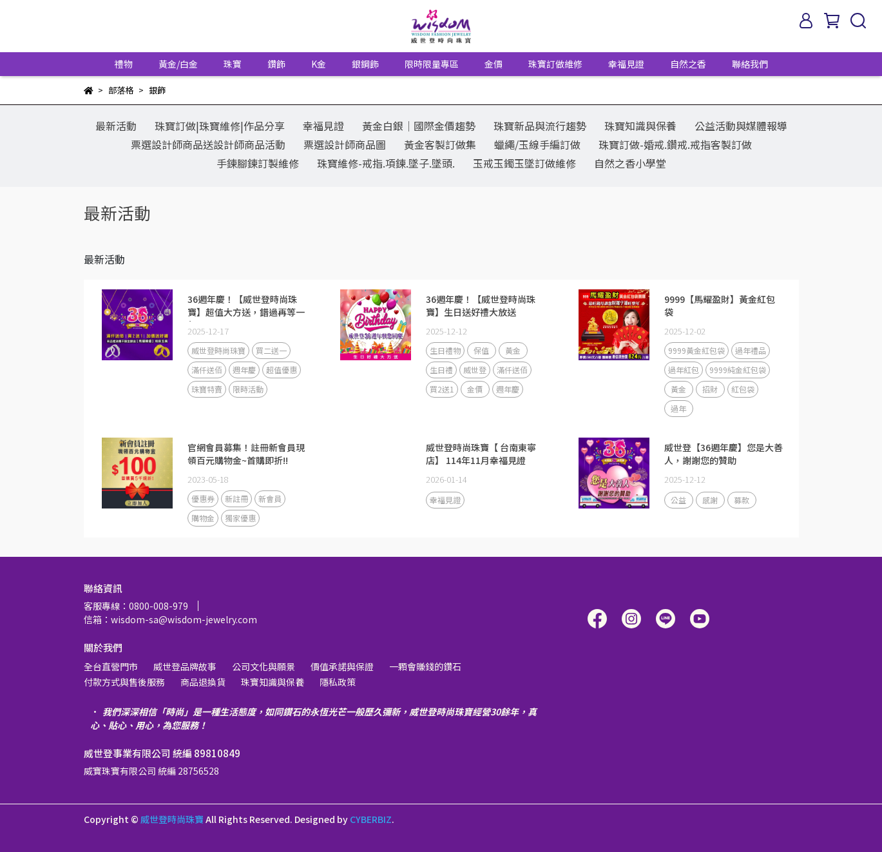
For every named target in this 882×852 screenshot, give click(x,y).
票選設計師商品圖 (344, 144)
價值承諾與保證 (342, 666)
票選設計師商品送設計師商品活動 (208, 144)
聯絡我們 (750, 63)
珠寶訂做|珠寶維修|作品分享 (220, 125)
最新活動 (116, 125)
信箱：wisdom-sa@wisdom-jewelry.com (170, 619)
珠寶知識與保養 (640, 125)
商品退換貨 (202, 681)
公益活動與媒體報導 (741, 125)
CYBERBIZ (371, 819)
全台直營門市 (111, 666)
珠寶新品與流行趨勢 (540, 125)
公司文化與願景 (263, 666)
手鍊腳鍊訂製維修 (257, 163)
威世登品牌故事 (184, 666)
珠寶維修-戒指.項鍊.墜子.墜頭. (386, 163)
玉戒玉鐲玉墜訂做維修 (524, 163)
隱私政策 (338, 681)
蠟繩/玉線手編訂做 (537, 144)
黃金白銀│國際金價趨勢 (418, 125)
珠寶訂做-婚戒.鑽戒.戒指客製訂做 (675, 144)
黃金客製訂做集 (440, 144)
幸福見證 (626, 63)
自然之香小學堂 (630, 163)
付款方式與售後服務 (124, 681)
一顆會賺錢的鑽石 (425, 666)
